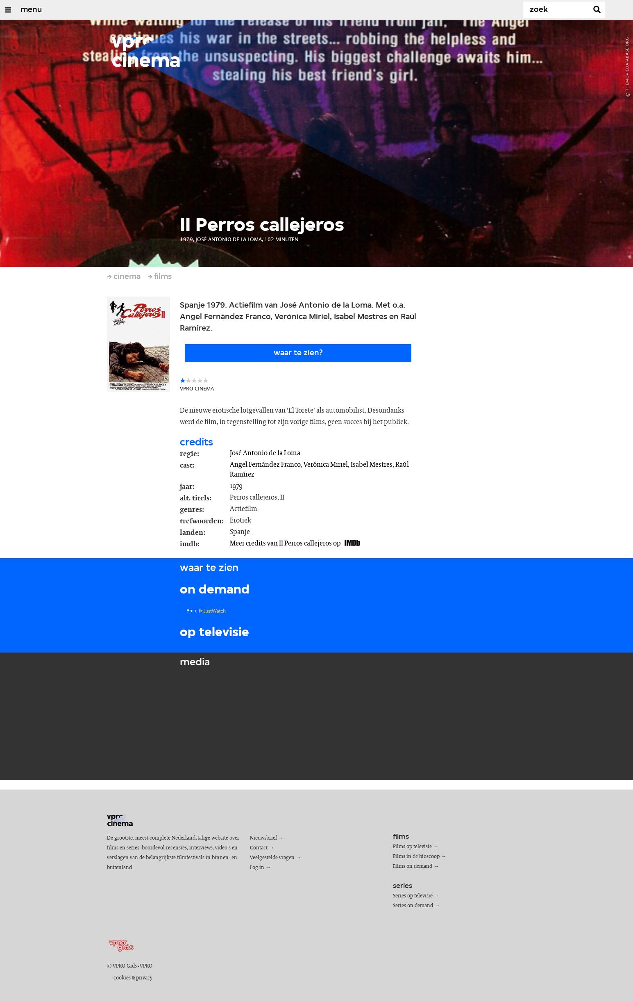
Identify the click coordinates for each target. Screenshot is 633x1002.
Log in (257, 867)
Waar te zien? (298, 353)
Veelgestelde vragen (272, 857)
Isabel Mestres (372, 464)
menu (31, 10)
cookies (122, 978)
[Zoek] (557, 10)
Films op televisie (412, 846)
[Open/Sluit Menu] (8, 10)
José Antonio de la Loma (265, 453)
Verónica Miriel (326, 464)
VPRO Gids (125, 966)
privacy (144, 978)
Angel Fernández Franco (265, 464)
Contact (259, 848)
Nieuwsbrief (263, 838)
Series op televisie (413, 895)
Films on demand (412, 866)
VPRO (146, 966)
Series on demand (413, 905)
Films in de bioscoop (416, 856)
